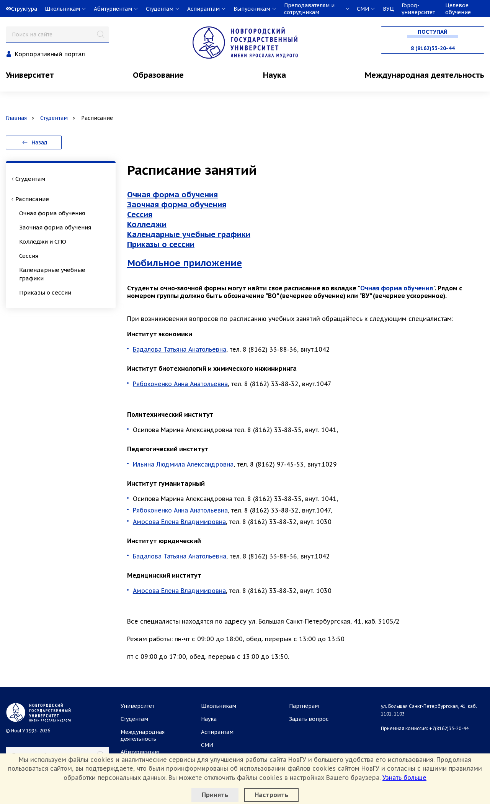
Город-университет (418, 9)
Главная (16, 118)
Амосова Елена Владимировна (179, 522)
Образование (158, 75)
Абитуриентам (140, 751)
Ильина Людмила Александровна (183, 464)
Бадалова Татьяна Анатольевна (179, 349)
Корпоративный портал (50, 54)
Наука (274, 75)
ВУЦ (388, 8)
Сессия (28, 255)
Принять (215, 795)
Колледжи (147, 224)
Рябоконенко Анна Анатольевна (180, 384)
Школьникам (218, 705)
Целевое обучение (458, 9)
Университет (30, 75)
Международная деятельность (424, 75)
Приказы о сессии (45, 292)
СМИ (207, 745)
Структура (24, 8)
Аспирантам (217, 732)
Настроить (271, 795)
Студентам (54, 118)
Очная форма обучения (52, 213)
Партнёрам (304, 705)
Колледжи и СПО (42, 241)
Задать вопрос (308, 719)
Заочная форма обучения (55, 227)
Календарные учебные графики (52, 274)
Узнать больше (404, 777)
